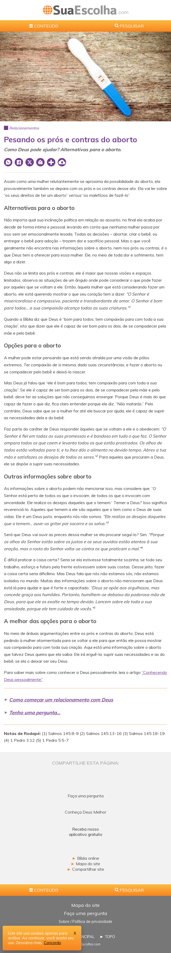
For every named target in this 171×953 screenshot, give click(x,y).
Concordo (52, 942)
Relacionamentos (24, 128)
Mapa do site (85, 863)
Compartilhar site (85, 869)
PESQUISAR (132, 26)
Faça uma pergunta (85, 913)
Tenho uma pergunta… (34, 713)
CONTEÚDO (46, 26)
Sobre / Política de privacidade (85, 921)
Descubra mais (29, 942)
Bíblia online (85, 858)
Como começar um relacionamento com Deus (61, 700)
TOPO (110, 936)
